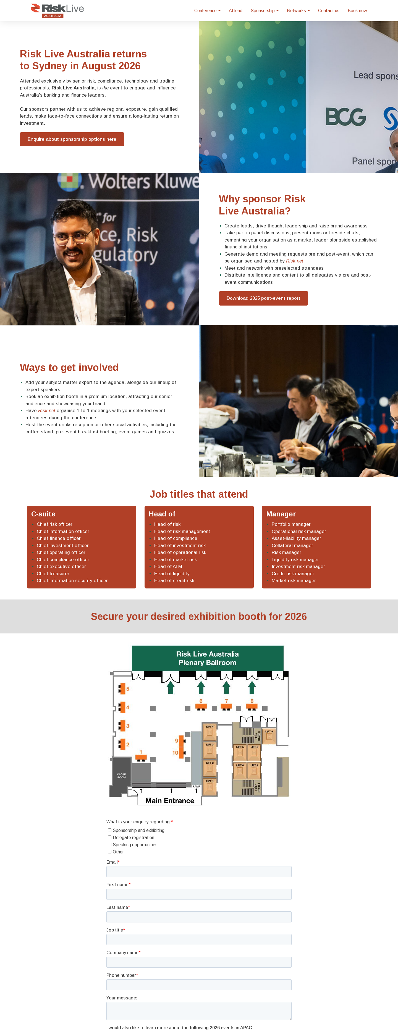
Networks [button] (298, 10)
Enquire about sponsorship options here (72, 139)
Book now (357, 10)
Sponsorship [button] (265, 10)
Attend (235, 10)
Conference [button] (207, 10)
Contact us (328, 10)
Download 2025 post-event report (263, 298)
